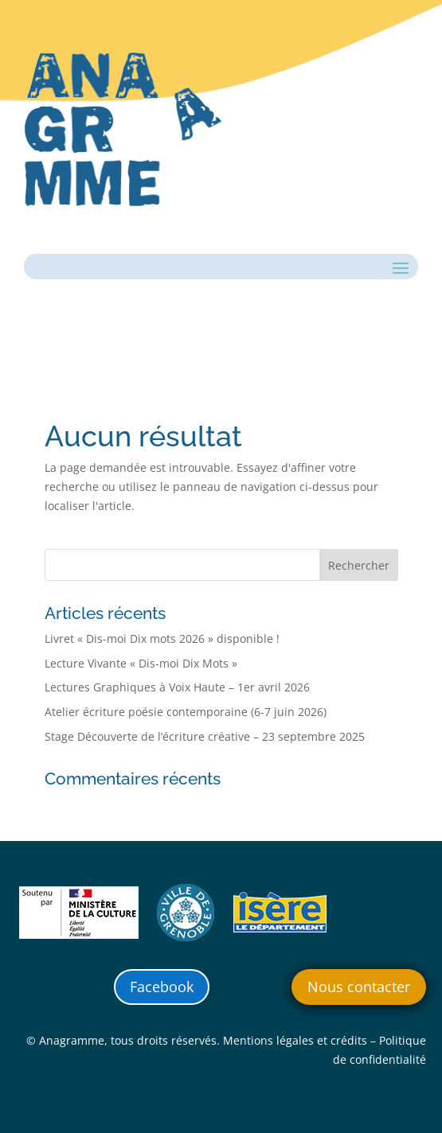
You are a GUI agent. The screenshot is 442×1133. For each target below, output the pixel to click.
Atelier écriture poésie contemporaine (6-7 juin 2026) (186, 711)
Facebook (162, 986)
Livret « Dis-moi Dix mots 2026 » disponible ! (162, 638)
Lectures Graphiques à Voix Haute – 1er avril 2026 (177, 687)
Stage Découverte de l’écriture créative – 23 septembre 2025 (205, 736)
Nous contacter (358, 986)
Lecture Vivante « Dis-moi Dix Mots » (141, 663)
